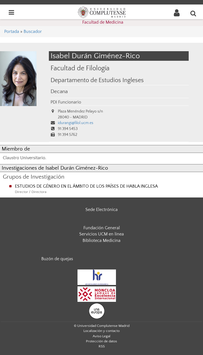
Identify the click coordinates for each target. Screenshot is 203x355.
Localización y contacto (101, 331)
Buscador (33, 31)
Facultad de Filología (80, 68)
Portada (11, 31)
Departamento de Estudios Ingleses (97, 80)
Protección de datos (101, 341)
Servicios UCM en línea (101, 234)
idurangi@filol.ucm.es (75, 123)
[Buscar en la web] (193, 13)
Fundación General (101, 227)
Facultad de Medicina (102, 22)
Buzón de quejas (57, 258)
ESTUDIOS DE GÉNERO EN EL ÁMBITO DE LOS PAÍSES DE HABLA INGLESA (86, 186)
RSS (102, 346)
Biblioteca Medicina (101, 240)
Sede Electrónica (101, 209)
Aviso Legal (101, 336)
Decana (59, 92)
